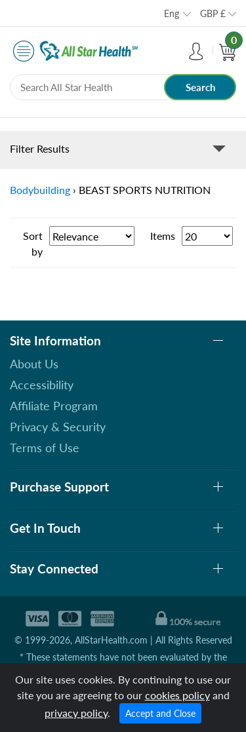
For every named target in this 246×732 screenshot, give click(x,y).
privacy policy (76, 712)
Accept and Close (160, 713)
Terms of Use (44, 447)
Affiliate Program (54, 405)
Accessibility (41, 384)
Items (162, 235)
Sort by (33, 243)
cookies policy (177, 695)
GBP (213, 13)
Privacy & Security (58, 426)
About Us (34, 363)
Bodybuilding (40, 189)
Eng (171, 13)
